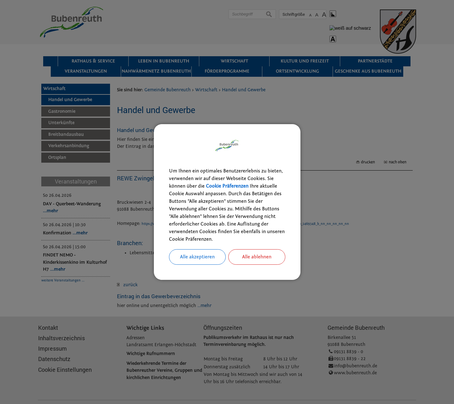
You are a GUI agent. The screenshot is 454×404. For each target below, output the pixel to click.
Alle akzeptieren (197, 257)
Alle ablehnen (256, 257)
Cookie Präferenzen (227, 186)
